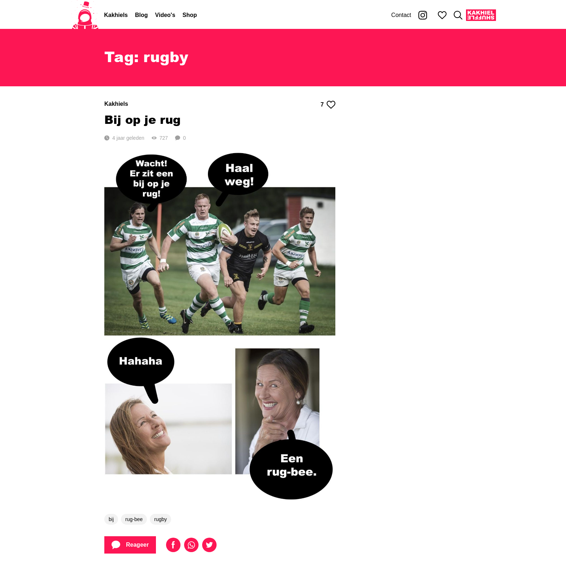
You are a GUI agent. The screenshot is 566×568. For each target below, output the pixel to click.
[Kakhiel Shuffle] (481, 15)
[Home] (85, 15)
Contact (401, 15)
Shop (190, 15)
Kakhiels (116, 15)
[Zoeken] (458, 15)
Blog (141, 15)
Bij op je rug (142, 119)
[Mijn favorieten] (442, 15)
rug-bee (134, 519)
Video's (165, 15)
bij (111, 519)
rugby (160, 519)
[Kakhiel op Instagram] (423, 15)
